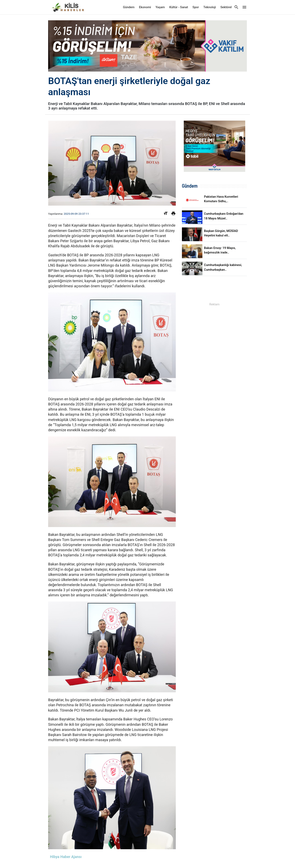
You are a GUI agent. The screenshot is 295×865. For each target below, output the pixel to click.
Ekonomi (145, 7)
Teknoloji (209, 7)
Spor (196, 7)
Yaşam (160, 7)
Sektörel (226, 7)
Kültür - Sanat (178, 7)
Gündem (128, 7)
